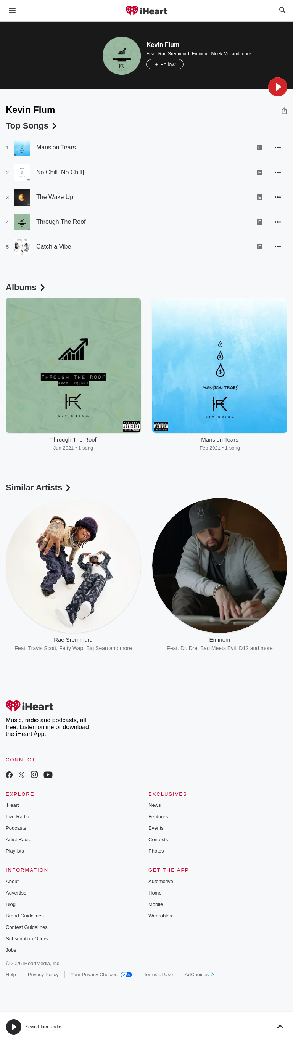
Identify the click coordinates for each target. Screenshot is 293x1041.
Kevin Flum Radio (43, 1027)
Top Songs (32, 125)
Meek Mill (220, 53)
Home (155, 893)
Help (11, 974)
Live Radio (17, 816)
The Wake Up (54, 197)
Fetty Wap (71, 648)
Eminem (200, 53)
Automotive (160, 881)
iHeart (12, 805)
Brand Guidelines (25, 916)
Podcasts (16, 828)
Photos (156, 851)
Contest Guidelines (27, 927)
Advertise (16, 893)
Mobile (155, 904)
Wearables (160, 916)
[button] (277, 86)
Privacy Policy (43, 974)
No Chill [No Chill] (60, 172)
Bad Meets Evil (218, 648)
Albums (26, 287)
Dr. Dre (188, 648)
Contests (158, 839)
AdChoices (199, 974)
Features (158, 816)
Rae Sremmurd (173, 53)
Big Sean (97, 648)
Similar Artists (39, 487)
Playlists (15, 851)
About (12, 881)
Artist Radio (18, 839)
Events (156, 828)
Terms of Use (158, 974)
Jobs (11, 950)
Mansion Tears (56, 147)
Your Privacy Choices (101, 974)
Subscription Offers (27, 938)
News (154, 805)
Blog (11, 904)
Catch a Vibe (53, 246)
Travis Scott (42, 648)
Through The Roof (61, 221)
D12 (244, 648)
